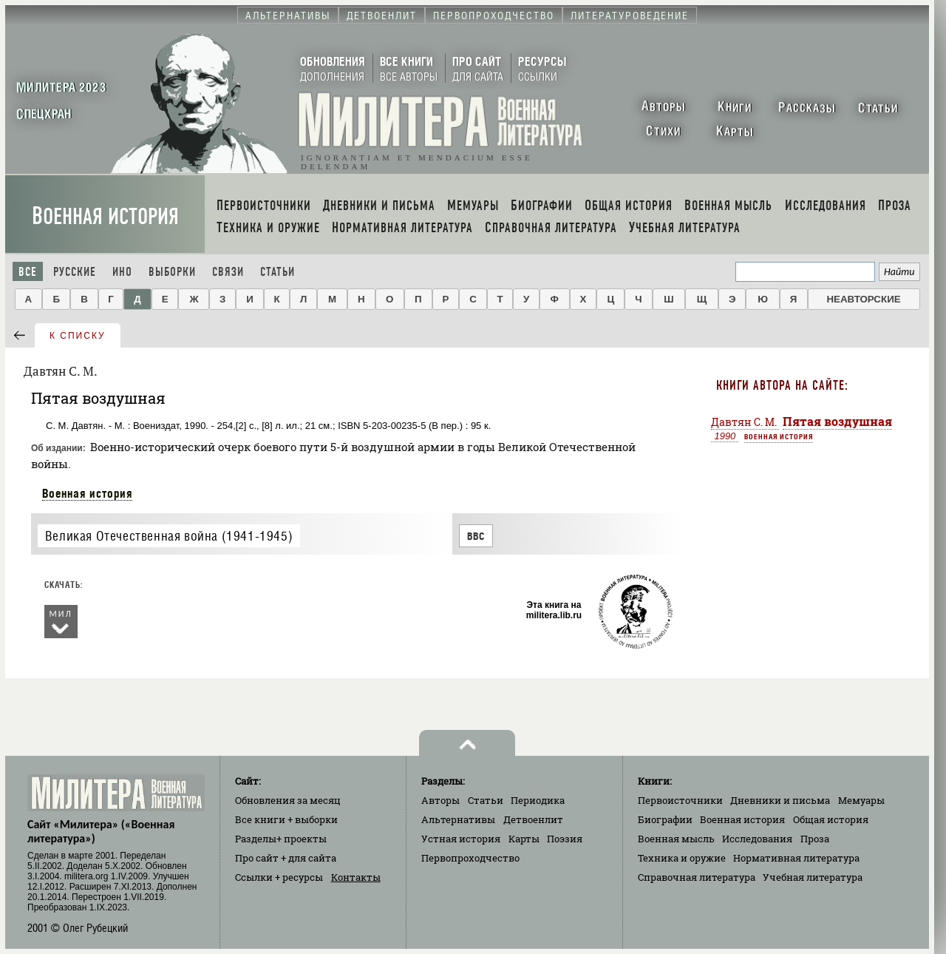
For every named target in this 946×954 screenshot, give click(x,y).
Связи (228, 272)
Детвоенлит (533, 819)
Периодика (538, 800)
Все (27, 272)
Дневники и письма (780, 800)
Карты (524, 838)
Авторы (440, 800)
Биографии (665, 819)
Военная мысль (676, 838)
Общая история (830, 819)
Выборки (172, 272)
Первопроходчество (470, 858)
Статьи (277, 272)
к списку (78, 336)
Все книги (286, 819)
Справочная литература (696, 877)
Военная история (105, 216)
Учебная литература (812, 877)
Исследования (757, 838)
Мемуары (861, 800)
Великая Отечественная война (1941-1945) (169, 536)
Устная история (460, 838)
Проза (814, 838)
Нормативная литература (796, 858)
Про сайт (285, 858)
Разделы (281, 838)
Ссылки (279, 877)
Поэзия (564, 838)
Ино (122, 272)
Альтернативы (458, 819)
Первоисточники (680, 800)
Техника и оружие (682, 858)
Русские (74, 272)
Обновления (288, 800)
